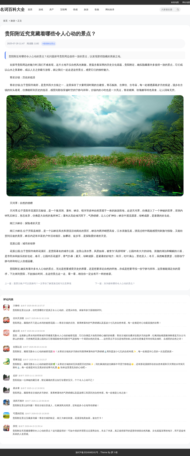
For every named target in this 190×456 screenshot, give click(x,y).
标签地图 (175, 2)
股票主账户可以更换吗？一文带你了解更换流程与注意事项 (42, 283)
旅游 (86, 9)
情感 (75, 9)
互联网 (63, 9)
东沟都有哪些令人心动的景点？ (119, 283)
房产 (51, 9)
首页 (5, 20)
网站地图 (186, 2)
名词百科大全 (12, 9)
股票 (30, 9)
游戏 (41, 9)
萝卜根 (114, 452)
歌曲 (97, 9)
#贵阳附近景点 (48, 44)
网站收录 (109, 9)
